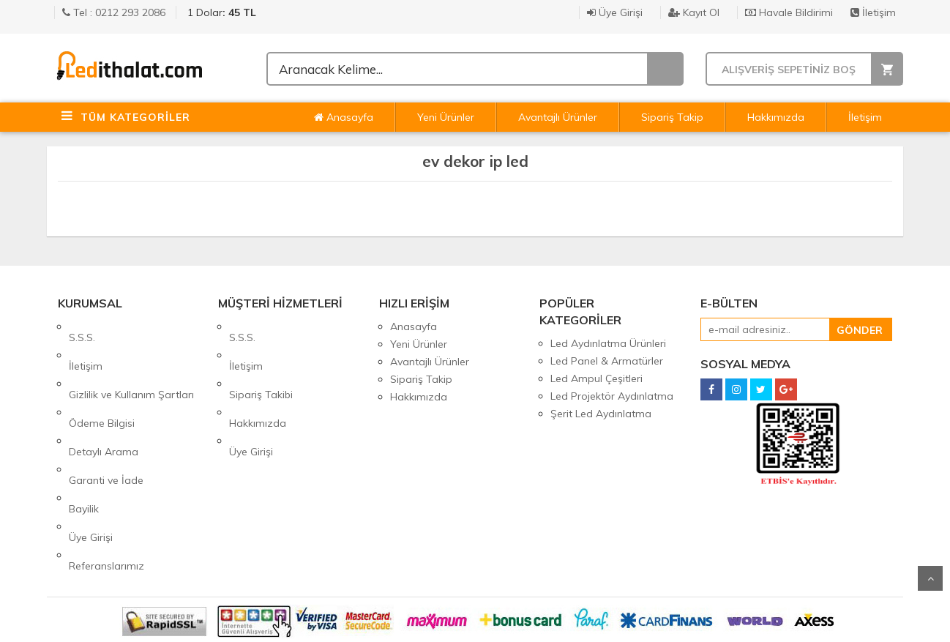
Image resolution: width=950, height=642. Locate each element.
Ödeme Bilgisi (102, 379)
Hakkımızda (775, 117)
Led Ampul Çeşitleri (596, 378)
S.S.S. (82, 326)
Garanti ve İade (106, 414)
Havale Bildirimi (789, 12)
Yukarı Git (930, 578)
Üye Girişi (615, 12)
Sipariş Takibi (261, 361)
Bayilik (84, 431)
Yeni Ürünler (445, 117)
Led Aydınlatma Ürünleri (608, 343)
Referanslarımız (106, 467)
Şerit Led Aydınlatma (600, 413)
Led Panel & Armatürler (606, 360)
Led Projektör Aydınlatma (611, 396)
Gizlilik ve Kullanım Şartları (131, 361)
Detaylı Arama (103, 396)
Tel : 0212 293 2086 (113, 12)
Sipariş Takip (672, 117)
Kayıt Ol (693, 12)
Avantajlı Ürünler (557, 117)
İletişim (873, 12)
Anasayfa (343, 117)
